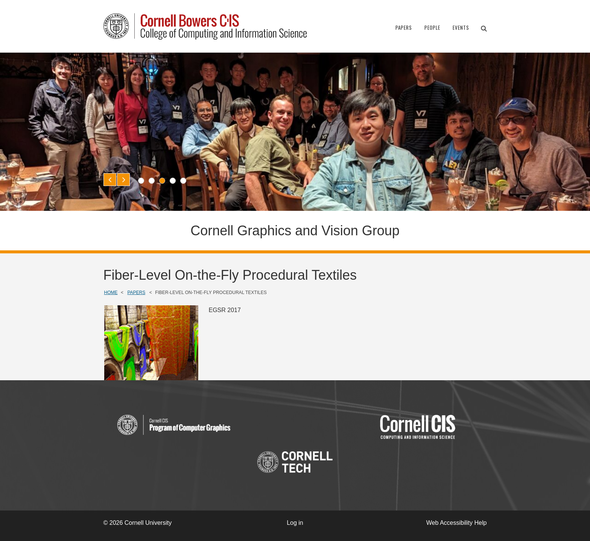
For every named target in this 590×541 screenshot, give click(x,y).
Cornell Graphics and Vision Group (295, 230)
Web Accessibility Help (456, 523)
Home (111, 292)
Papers (403, 27)
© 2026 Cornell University (137, 523)
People (432, 27)
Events (461, 27)
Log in (295, 523)
